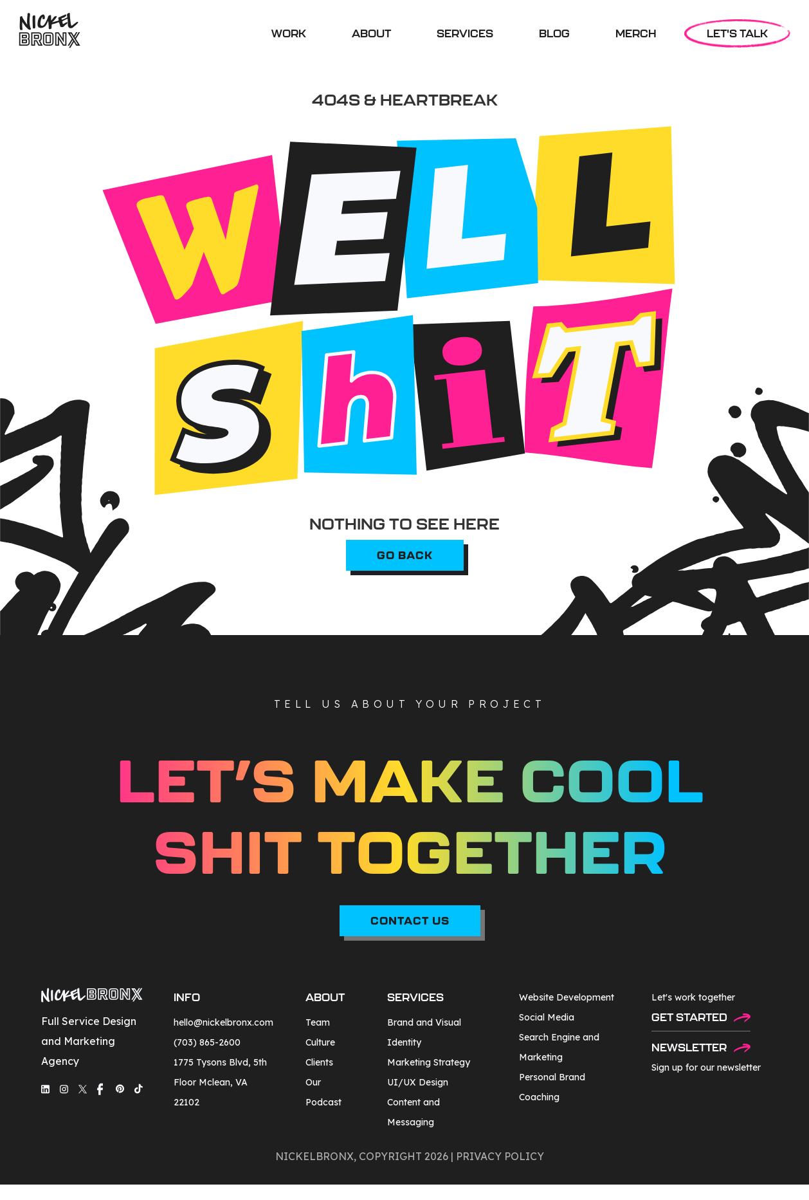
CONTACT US (410, 920)
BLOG (554, 33)
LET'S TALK (737, 33)
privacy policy (500, 1156)
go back (405, 555)
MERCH (636, 33)
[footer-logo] (92, 997)
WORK (288, 33)
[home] (49, 30)
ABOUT (371, 33)
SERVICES (465, 33)
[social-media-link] (45, 1089)
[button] (465, 33)
